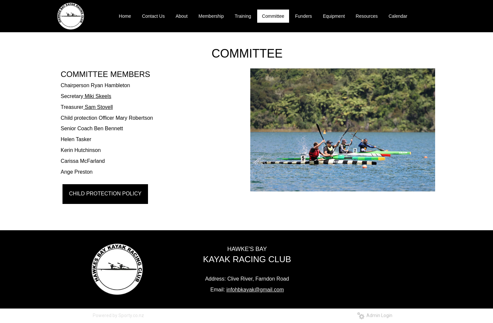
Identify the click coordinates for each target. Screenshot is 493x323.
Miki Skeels (97, 96)
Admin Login (374, 315)
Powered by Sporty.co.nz (118, 315)
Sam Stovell (98, 107)
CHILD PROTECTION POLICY (105, 193)
